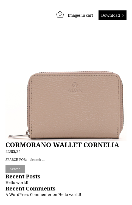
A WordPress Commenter (28, 194)
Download (110, 15)
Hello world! (16, 182)
